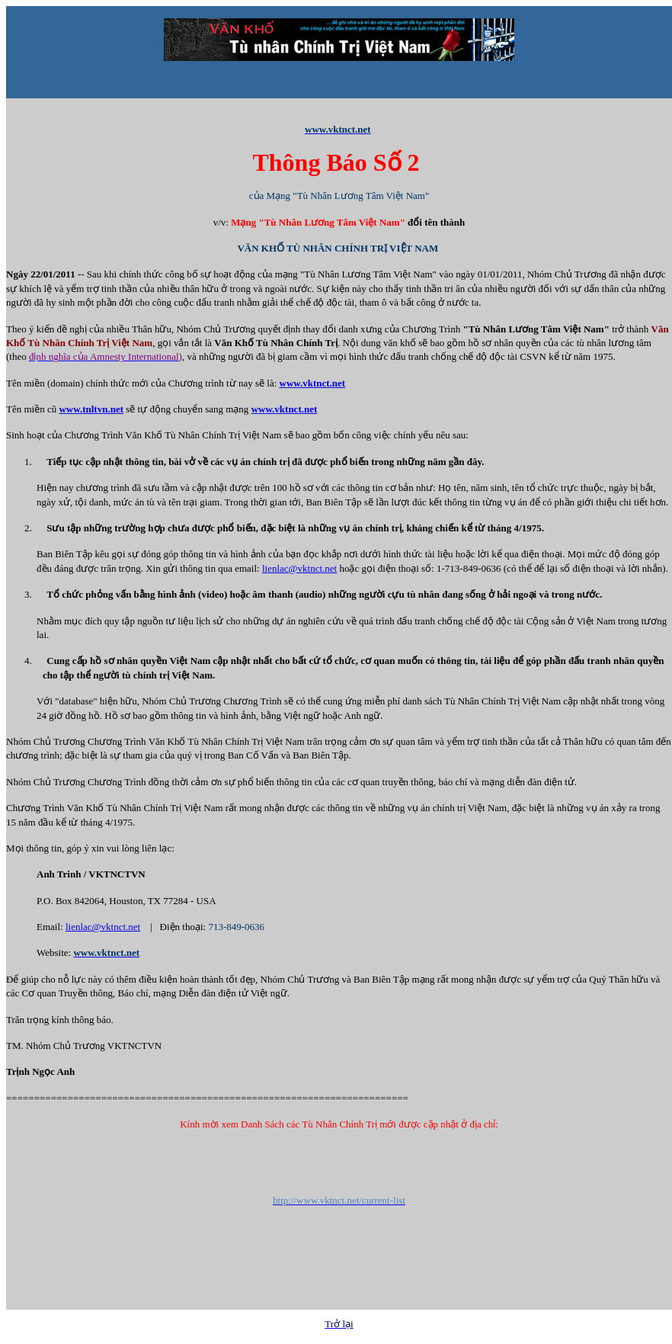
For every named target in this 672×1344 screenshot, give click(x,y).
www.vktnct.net (313, 383)
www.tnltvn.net (91, 409)
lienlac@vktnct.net (299, 568)
